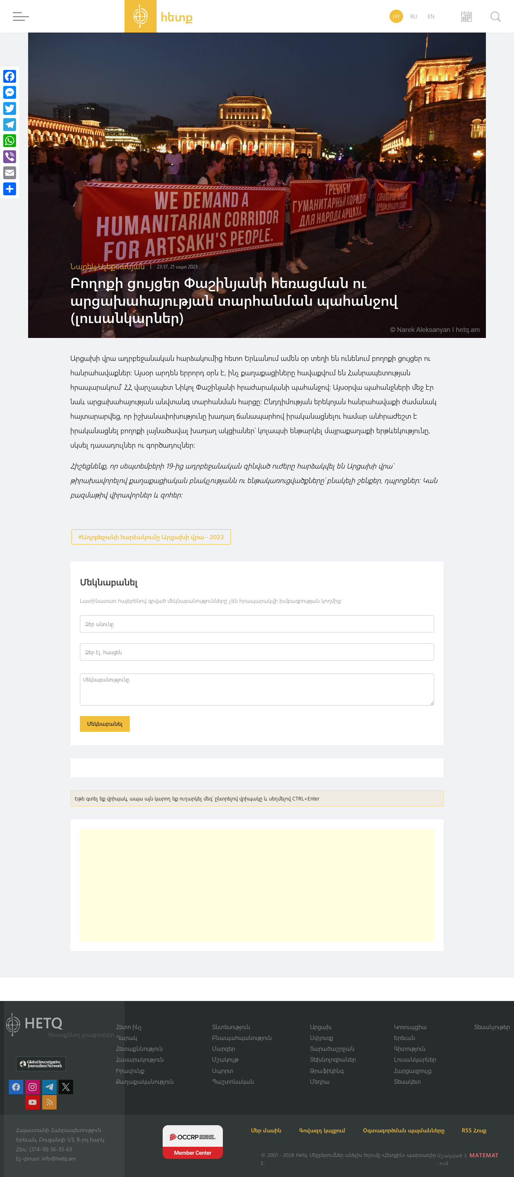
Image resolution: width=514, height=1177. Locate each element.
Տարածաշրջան (332, 1038)
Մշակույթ (225, 1050)
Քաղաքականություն (145, 1072)
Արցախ (321, 1016)
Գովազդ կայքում (340, 1120)
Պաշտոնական (233, 1072)
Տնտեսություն (231, 1016)
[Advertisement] (257, 888)
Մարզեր (223, 1038)
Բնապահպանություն (242, 1027)
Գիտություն (410, 1038)
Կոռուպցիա (410, 1016)
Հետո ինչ (129, 1016)
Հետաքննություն (139, 1038)
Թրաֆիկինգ (327, 1060)
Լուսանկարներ (415, 1050)
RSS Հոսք (273, 1130)
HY (396, 16)
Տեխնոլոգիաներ (333, 1050)
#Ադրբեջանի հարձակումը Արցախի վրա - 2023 (151, 537)
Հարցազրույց (413, 1060)
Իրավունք (130, 1060)
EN (431, 16)
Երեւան (404, 1027)
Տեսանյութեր (492, 1016)
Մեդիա (320, 1072)
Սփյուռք (321, 1027)
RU (413, 16)
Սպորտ (222, 1060)
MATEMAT (485, 1155)
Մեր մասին (276, 1120)
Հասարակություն (140, 1050)
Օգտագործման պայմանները (430, 1120)
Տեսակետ (407, 1072)
